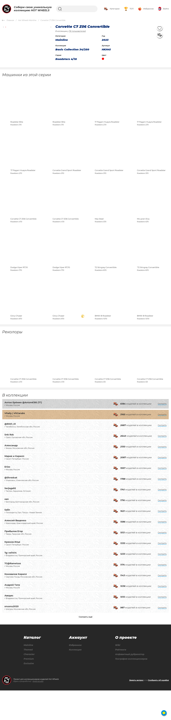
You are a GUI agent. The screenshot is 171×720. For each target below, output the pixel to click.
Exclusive (28, 693)
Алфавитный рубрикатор (129, 683)
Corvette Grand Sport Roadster (67, 180)
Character (29, 683)
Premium (28, 688)
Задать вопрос (136, 710)
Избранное (75, 674)
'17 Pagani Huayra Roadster (22, 180)
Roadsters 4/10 (66, 59)
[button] (3, 27)
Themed (28, 679)
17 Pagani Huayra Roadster (107, 127)
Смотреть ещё (85, 646)
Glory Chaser (16, 340)
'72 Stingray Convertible (148, 286)
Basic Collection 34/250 (72, 49)
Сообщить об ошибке (158, 710)
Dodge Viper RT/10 (19, 286)
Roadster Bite (16, 127)
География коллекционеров (131, 688)
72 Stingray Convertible (105, 286)
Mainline (28, 674)
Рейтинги (119, 679)
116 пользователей (77, 31)
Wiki (116, 674)
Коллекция (74, 679)
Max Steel (99, 233)
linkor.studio (38, 711)
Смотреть (162, 433)
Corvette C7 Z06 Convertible (23, 233)
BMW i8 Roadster (103, 340)
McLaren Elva (143, 233)
